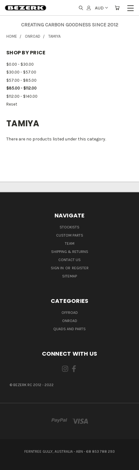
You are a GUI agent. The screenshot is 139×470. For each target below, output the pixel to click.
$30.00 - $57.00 (21, 72)
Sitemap (69, 276)
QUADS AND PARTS (69, 329)
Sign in (58, 268)
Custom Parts (69, 235)
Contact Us (69, 260)
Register (80, 268)
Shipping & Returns (69, 251)
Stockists (69, 227)
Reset (11, 104)
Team (69, 243)
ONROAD (69, 321)
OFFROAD (69, 312)
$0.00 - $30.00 (20, 64)
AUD (101, 8)
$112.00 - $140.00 (22, 96)
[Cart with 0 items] (117, 8)
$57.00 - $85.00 (21, 80)
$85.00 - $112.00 (21, 88)
